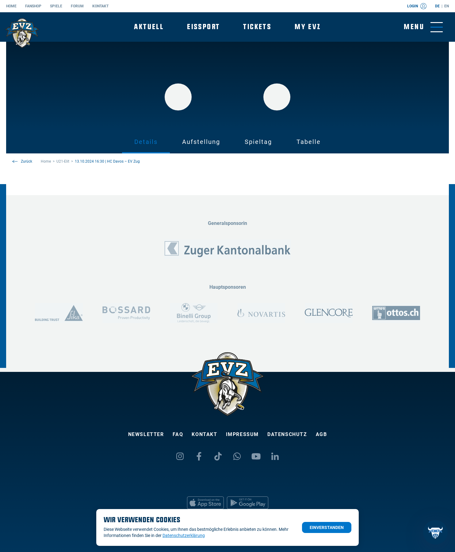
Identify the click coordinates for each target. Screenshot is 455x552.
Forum (77, 6)
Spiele (56, 6)
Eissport (203, 27)
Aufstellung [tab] (201, 141)
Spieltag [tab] (258, 141)
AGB (321, 434)
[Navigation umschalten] (423, 27)
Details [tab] (146, 141)
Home (11, 6)
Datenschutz (287, 434)
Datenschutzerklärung (183, 535)
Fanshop (33, 6)
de (437, 6)
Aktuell (149, 27)
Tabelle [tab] (308, 141)
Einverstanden (327, 527)
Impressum (242, 434)
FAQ (178, 434)
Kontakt (100, 6)
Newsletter (146, 434)
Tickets (257, 27)
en (446, 6)
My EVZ (308, 27)
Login (416, 6)
